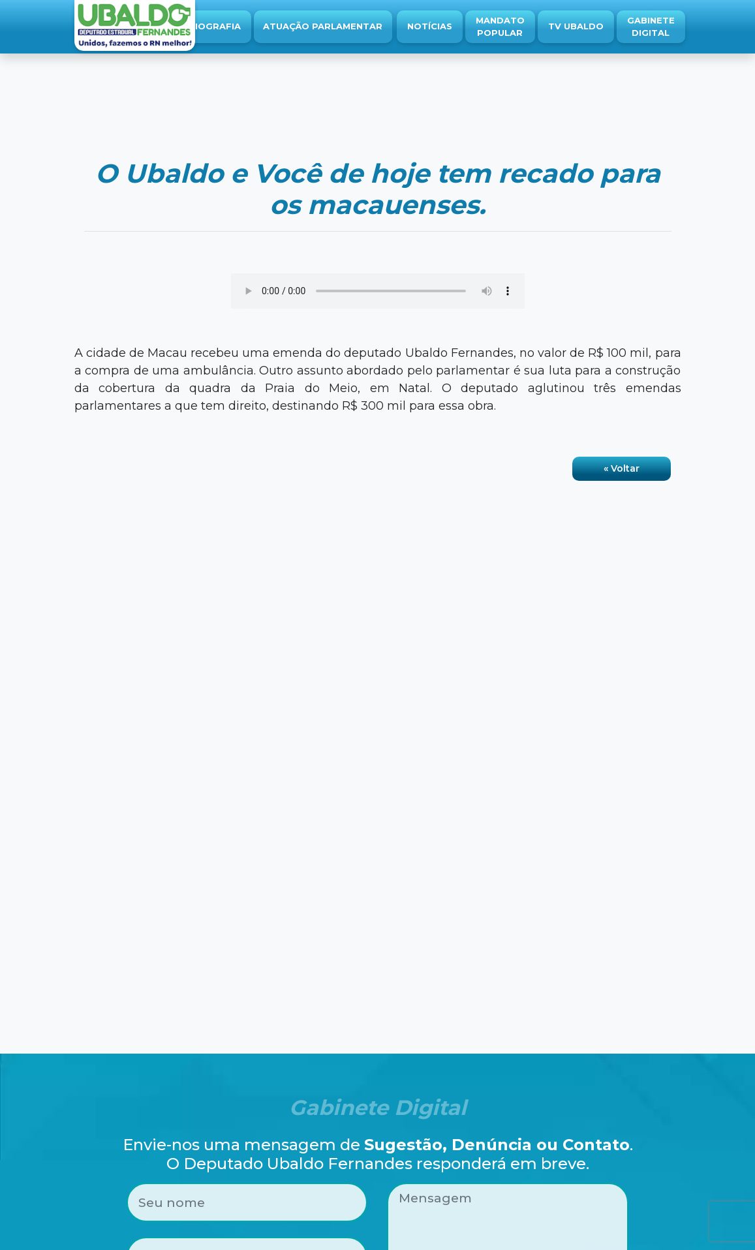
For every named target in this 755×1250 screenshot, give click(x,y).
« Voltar (621, 468)
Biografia (215, 26)
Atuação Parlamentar (322, 26)
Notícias (429, 26)
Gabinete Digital (651, 26)
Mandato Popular (500, 26)
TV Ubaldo (576, 26)
